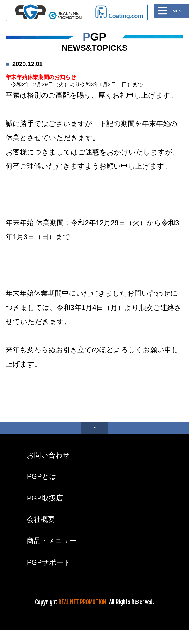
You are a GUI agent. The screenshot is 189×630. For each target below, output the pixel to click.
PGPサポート (48, 562)
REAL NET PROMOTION (82, 602)
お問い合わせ (48, 455)
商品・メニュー (52, 541)
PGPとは (41, 476)
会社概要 (41, 519)
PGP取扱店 (45, 498)
